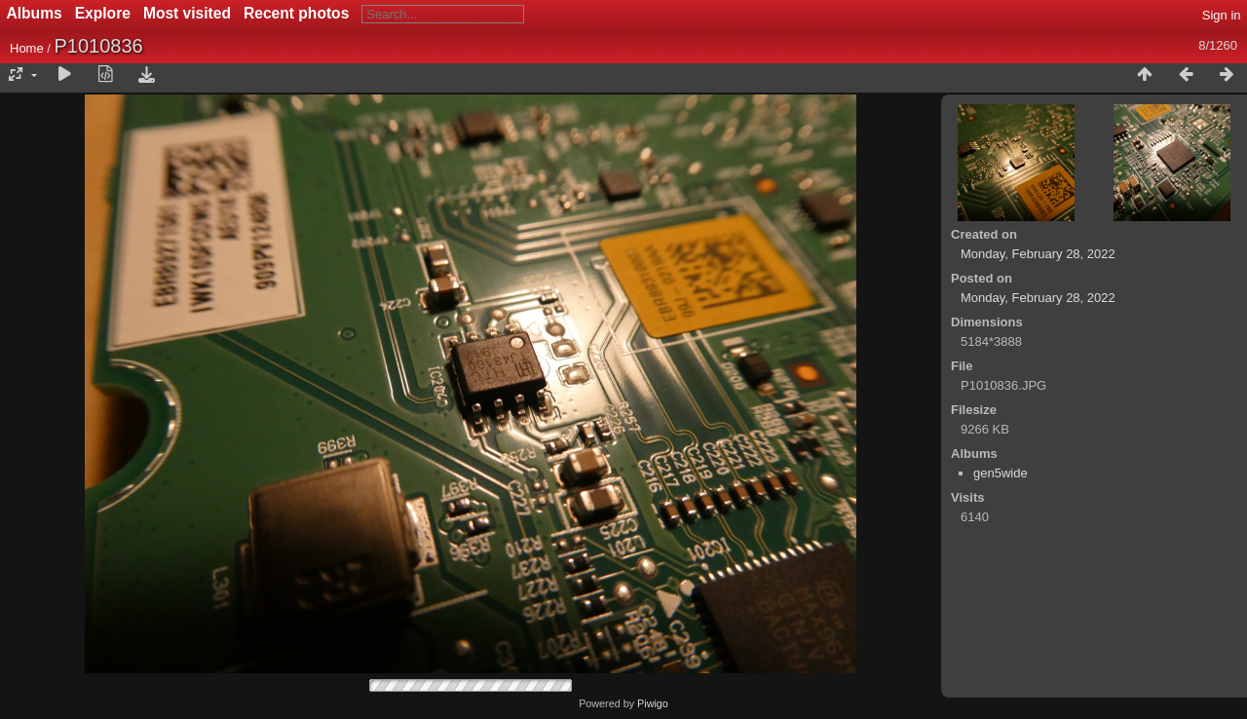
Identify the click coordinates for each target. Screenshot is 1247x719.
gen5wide (1000, 473)
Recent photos (296, 13)
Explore (103, 13)
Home (27, 48)
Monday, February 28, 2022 (1038, 253)
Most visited (187, 13)
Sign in (1221, 15)
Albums (34, 13)
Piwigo (652, 703)
